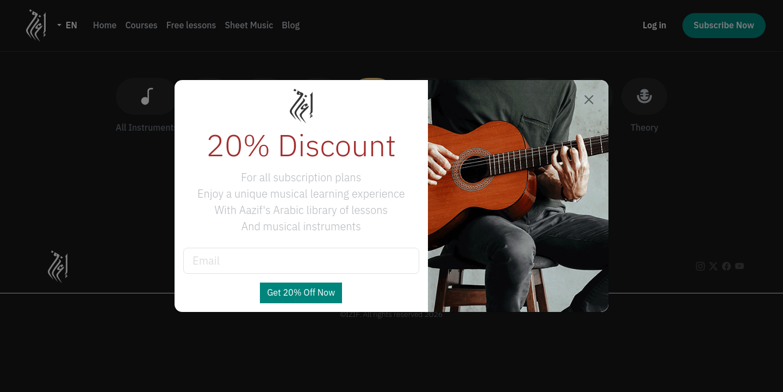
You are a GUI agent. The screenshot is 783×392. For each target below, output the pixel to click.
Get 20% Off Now (301, 292)
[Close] (588, 99)
